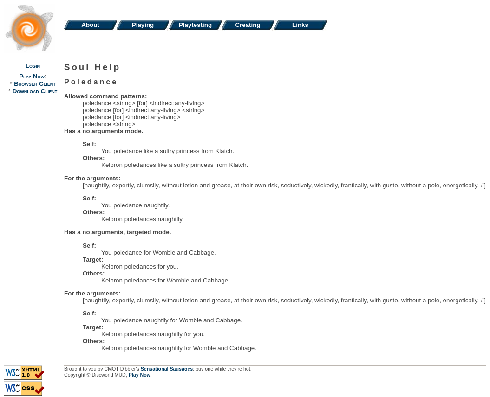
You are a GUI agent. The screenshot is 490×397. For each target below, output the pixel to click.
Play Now (32, 76)
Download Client (35, 91)
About (90, 24)
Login (33, 65)
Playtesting (195, 24)
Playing (143, 24)
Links (300, 24)
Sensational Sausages (167, 368)
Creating (247, 24)
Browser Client (34, 83)
